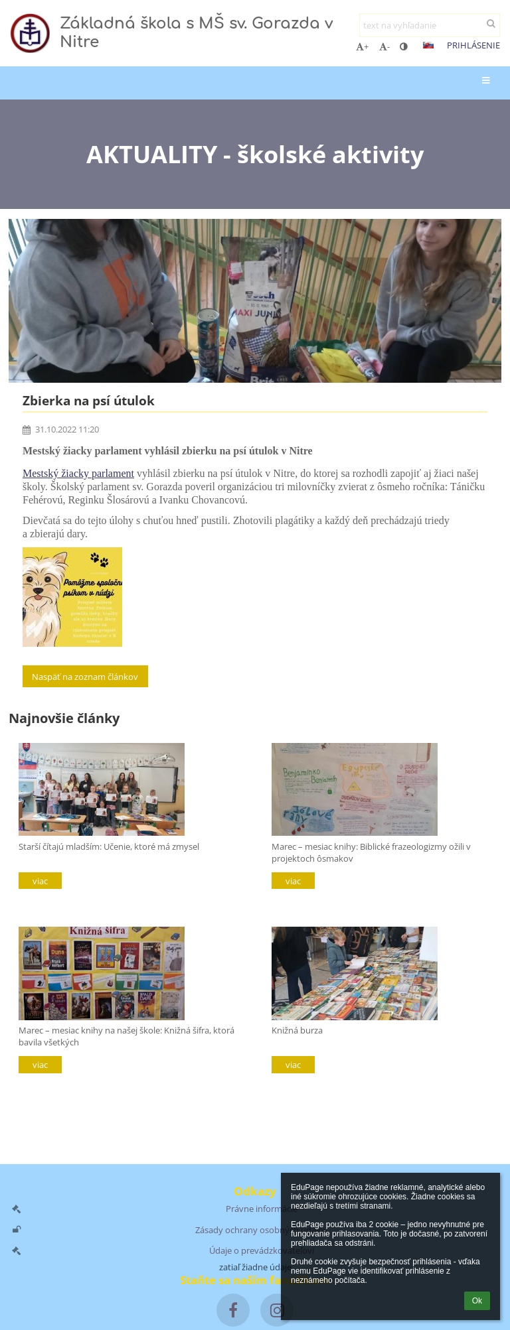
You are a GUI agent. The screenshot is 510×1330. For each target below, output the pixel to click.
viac (40, 881)
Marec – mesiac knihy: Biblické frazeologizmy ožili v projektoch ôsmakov (371, 852)
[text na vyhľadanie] (429, 25)
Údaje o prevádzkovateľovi (261, 1250)
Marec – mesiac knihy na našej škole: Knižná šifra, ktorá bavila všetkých (126, 1035)
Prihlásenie (473, 45)
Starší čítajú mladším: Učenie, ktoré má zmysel (109, 846)
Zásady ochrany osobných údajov (261, 1230)
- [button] (384, 46)
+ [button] (362, 46)
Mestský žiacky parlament (78, 473)
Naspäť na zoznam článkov (85, 677)
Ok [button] (477, 1300)
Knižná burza (297, 1030)
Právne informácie (262, 1209)
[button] (428, 45)
